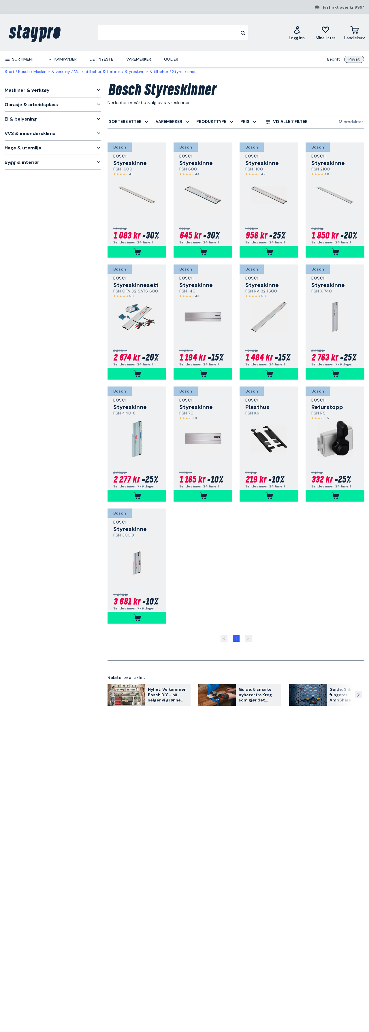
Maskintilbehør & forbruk (97, 71)
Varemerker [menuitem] (138, 59)
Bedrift (333, 59)
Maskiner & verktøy (51, 71)
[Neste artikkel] (358, 695)
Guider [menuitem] (171, 59)
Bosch (24, 71)
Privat (354, 59)
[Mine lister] (325, 32)
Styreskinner (184, 71)
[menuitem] (19, 59)
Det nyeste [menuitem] (101, 59)
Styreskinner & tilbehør (146, 71)
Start (9, 71)
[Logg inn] (297, 32)
